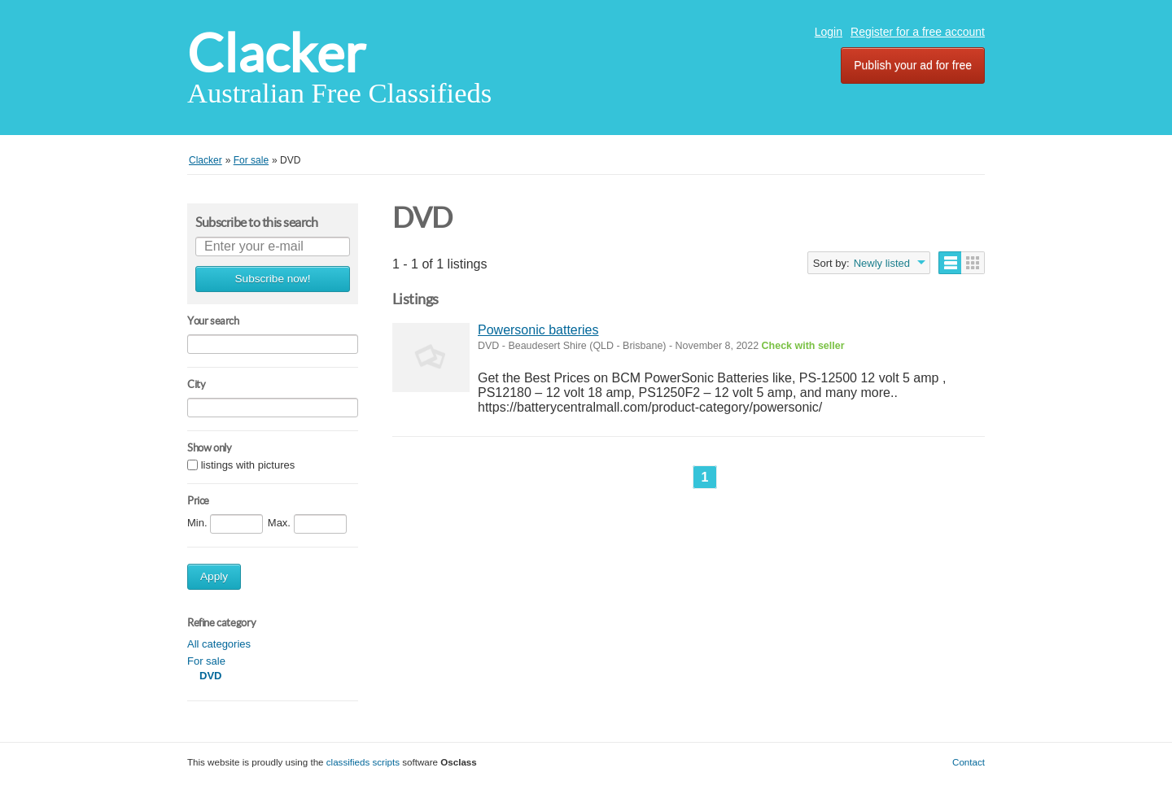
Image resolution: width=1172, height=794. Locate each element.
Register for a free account (918, 31)
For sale (206, 661)
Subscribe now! (273, 279)
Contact (968, 762)
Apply (214, 576)
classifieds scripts (363, 762)
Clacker (276, 53)
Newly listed (882, 263)
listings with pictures (248, 465)
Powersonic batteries (538, 330)
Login (828, 31)
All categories (219, 644)
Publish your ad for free (913, 65)
